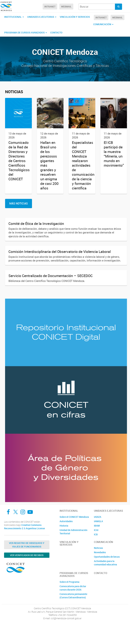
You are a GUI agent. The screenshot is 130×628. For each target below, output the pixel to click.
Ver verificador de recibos (27, 555)
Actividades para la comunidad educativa (105, 562)
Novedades (100, 552)
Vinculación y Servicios (75, 16)
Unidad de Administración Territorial (73, 531)
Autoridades (66, 521)
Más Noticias (18, 203)
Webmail (66, 6)
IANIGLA (98, 521)
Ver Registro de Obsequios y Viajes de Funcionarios (26, 544)
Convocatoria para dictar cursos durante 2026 (73, 588)
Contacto (56, 32)
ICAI (96, 530)
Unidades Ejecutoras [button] (41, 16)
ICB (96, 534)
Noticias (98, 548)
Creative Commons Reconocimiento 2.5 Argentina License (24, 527)
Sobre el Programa (69, 581)
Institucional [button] (14, 16)
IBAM (97, 525)
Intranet (50, 6)
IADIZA (97, 516)
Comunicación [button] (103, 24)
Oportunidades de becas (107, 556)
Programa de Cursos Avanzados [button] (25, 32)
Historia (64, 525)
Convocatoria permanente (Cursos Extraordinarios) (73, 595)
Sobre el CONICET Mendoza (74, 516)
